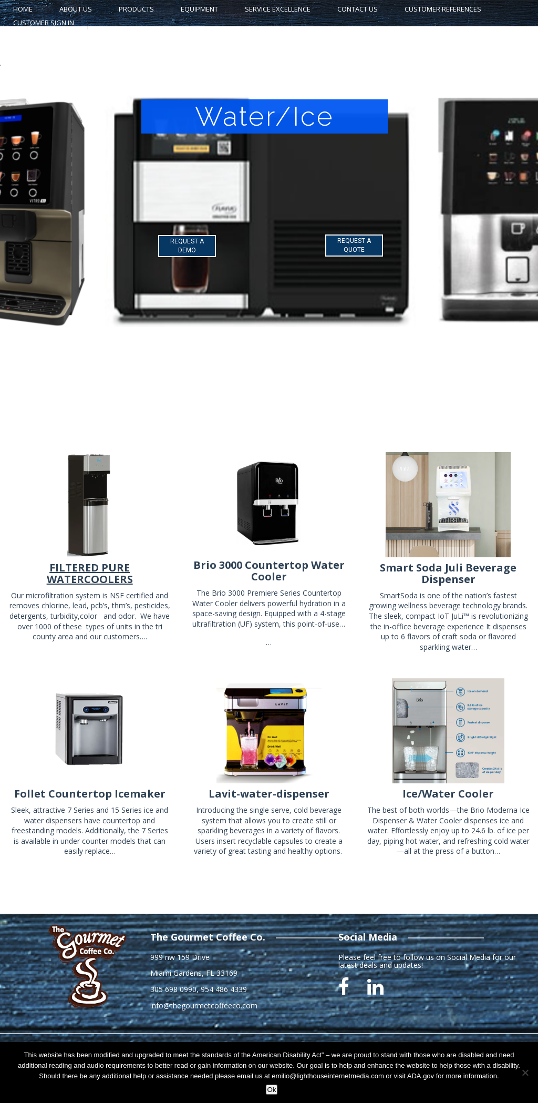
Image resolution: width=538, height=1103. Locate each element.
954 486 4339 (224, 989)
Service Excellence (278, 9)
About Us (75, 9)
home (23, 9)
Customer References (443, 9)
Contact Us (357, 9)
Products (136, 9)
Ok (271, 1090)
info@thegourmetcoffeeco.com (203, 1005)
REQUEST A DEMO (187, 246)
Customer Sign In (43, 22)
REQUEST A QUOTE (354, 245)
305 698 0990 (173, 989)
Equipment (199, 9)
